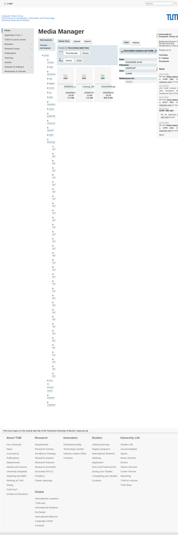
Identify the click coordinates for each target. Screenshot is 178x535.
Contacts (68, 454)
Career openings (43, 476)
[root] (46, 55)
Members (9, 44)
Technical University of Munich (15, 20)
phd (54, 156)
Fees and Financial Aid (104, 463)
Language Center (44, 517)
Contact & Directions (17, 490)
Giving (10, 481)
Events (124, 458)
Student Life (127, 440)
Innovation (70, 434)
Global (39, 488)
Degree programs (101, 445)
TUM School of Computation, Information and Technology (28, 18)
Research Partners (45, 458)
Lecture (129, 81)
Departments (13, 458)
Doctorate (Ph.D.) (44, 467)
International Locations (46, 494)
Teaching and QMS (16, 472)
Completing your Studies (104, 472)
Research (41, 434)
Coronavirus (13, 449)
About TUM (13, 434)
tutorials (51, 397)
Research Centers (44, 445)
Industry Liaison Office (75, 449)
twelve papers (172, 77)
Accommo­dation (129, 445)
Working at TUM (15, 476)
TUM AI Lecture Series (15, 39)
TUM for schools (129, 476)
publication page (165, 82)
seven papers (172, 100)
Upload (77, 41)
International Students (103, 449)
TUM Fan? (12, 485)
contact (50, 62)
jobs (51, 97)
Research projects (44, 454)
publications (52, 116)
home (51, 88)
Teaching (9, 58)
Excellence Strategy (45, 449)
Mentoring (126, 472)
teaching (51, 142)
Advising (96, 454)
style (51, 135)
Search (87, 41)
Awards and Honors (17, 463)
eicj (50, 78)
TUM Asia (40, 499)
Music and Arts (128, 454)
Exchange (40, 508)
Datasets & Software (14, 67)
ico (50, 92)
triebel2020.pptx (109, 86)
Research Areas (12, 48)
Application (97, 458)
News (9, 445)
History (136, 42)
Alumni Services (129, 463)
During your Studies (102, 467)
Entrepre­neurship (72, 440)
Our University (14, 440)
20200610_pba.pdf (73, 86)
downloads (52, 74)
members (51, 104)
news (51, 109)
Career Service (128, 467)
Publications (10, 53)
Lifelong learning (100, 440)
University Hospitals (17, 467)
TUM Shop (126, 481)
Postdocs (40, 472)
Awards (8, 62)
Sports (124, 449)
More (161, 135)
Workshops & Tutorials (15, 71)
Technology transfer (74, 445)
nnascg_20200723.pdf (93, 86)
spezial (50, 130)
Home (7, 30)
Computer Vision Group (12, 16)
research (51, 123)
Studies (97, 434)
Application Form (12, 35)
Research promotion (45, 463)
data (51, 67)
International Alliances (46, 512)
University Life (130, 434)
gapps (52, 83)
